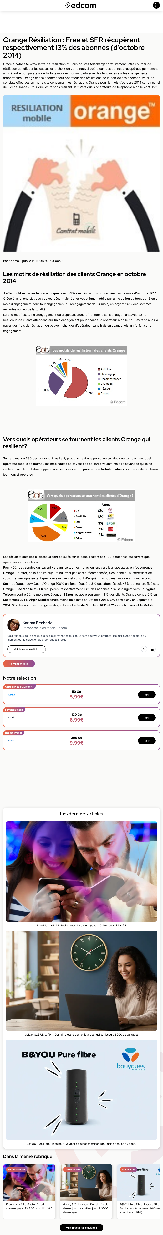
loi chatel (25, 298)
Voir (146, 694)
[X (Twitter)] (144, 649)
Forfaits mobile (18, 663)
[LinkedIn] (153, 649)
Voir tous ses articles (26, 649)
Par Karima (11, 261)
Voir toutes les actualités (81, 1227)
